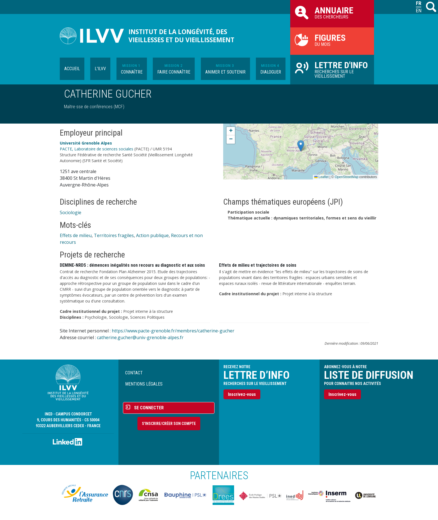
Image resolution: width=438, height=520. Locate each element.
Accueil (72, 68)
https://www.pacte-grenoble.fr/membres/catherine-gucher (173, 331)
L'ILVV (100, 68)
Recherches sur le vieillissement (332, 69)
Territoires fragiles (114, 235)
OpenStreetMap (346, 177)
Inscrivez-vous (242, 394)
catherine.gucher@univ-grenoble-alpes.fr (140, 337)
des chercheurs (332, 12)
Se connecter (149, 407)
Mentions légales (144, 384)
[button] (300, 146)
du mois (332, 39)
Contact (134, 372)
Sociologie (70, 212)
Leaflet (321, 177)
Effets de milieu (76, 235)
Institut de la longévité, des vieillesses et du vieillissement (181, 35)
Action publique (152, 235)
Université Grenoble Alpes (86, 143)
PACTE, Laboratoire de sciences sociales (96, 149)
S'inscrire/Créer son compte (169, 423)
